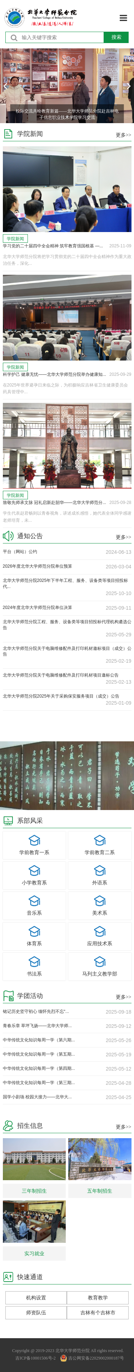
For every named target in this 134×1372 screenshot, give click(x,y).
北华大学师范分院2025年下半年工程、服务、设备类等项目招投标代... (65, 583)
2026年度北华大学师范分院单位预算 (38, 566)
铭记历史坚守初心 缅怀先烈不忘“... (36, 1011)
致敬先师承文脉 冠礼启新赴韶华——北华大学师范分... (54, 502)
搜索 (116, 37)
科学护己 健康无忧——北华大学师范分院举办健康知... (54, 374)
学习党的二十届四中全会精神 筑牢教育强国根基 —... (53, 245)
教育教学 (98, 1297)
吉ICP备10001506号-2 (35, 1358)
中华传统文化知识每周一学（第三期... (39, 1082)
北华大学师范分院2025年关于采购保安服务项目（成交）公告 (61, 696)
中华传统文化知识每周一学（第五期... (39, 1054)
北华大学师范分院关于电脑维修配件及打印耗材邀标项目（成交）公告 (67, 651)
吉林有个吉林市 (97, 1312)
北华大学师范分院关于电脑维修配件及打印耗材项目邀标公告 (61, 675)
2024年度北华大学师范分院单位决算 (38, 607)
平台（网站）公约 (20, 551)
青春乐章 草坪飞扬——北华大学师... (37, 1025)
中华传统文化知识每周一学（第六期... (39, 1039)
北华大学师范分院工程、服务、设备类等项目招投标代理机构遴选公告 (67, 624)
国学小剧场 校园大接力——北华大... (37, 1096)
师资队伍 (36, 1312)
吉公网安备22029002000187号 (92, 1358)
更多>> (123, 135)
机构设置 (36, 1297)
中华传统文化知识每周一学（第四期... (39, 1068)
